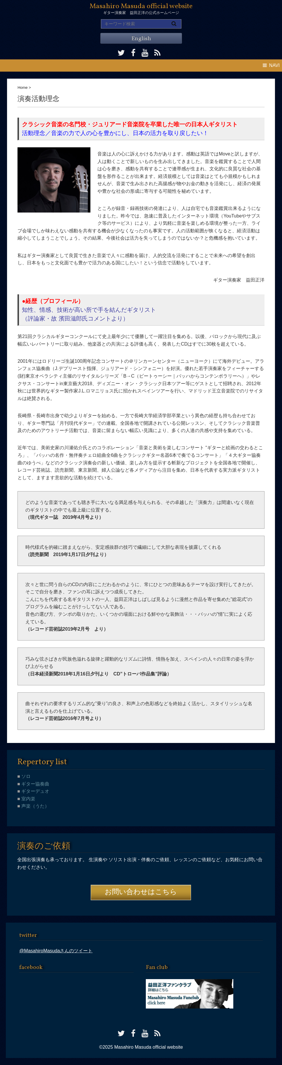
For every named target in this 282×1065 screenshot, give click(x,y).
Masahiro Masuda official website (141, 6)
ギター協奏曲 (34, 783)
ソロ (25, 776)
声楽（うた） (34, 806)
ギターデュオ (34, 791)
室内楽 (27, 798)
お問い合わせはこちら (141, 892)
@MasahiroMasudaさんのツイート (55, 950)
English (141, 39)
